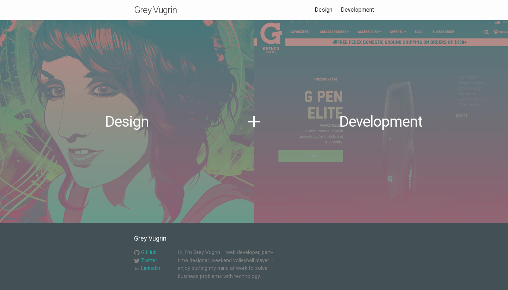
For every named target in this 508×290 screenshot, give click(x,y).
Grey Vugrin (155, 10)
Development (357, 9)
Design (323, 9)
